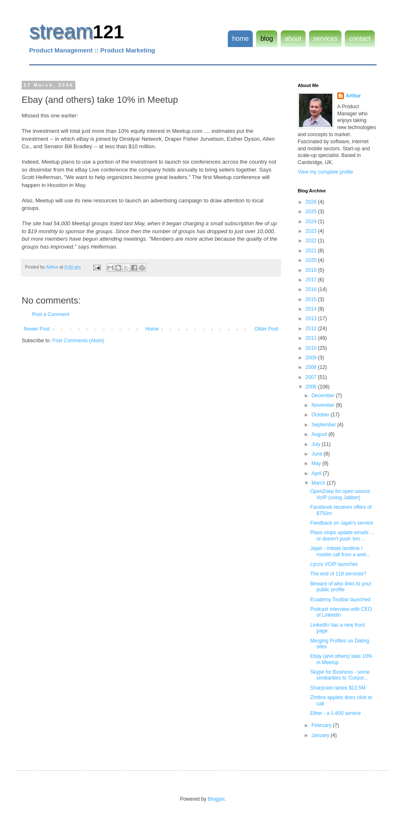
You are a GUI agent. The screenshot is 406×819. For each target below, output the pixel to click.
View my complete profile (325, 172)
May (316, 463)
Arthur (353, 96)
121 (108, 31)
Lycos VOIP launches (334, 564)
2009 (312, 358)
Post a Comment (50, 314)
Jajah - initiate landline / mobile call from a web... (340, 551)
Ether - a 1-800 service (335, 713)
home (240, 38)
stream (61, 31)
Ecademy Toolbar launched (340, 599)
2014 (312, 309)
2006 (312, 387)
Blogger (216, 799)
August (320, 434)
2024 (312, 221)
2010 (312, 348)
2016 (312, 289)
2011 (312, 338)
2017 (312, 280)
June (317, 454)
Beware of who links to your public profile (340, 586)
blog (266, 38)
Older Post (266, 329)
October (321, 415)
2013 (312, 318)
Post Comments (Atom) (78, 341)
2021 (312, 251)
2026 (312, 202)
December (323, 395)
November (323, 405)
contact (360, 38)
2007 (312, 377)
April (317, 473)
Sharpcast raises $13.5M (338, 688)
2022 (312, 241)
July (316, 444)
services (325, 38)
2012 (312, 328)
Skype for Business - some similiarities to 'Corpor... (340, 675)
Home (152, 329)
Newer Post (37, 329)
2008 (312, 367)
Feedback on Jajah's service (341, 523)
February (322, 725)
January (321, 735)
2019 (312, 270)
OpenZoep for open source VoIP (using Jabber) (340, 494)
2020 (312, 260)
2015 (312, 299)
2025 (312, 211)
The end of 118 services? (338, 574)
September (324, 425)
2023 (312, 231)
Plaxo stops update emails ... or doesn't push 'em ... (342, 535)
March (319, 483)
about (293, 38)
